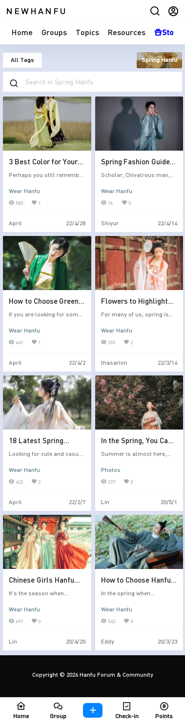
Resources (126, 32)
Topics (87, 32)
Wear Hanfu (24, 191)
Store (168, 32)
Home (22, 32)
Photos (111, 469)
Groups (54, 32)
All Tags (22, 59)
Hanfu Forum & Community (115, 674)
